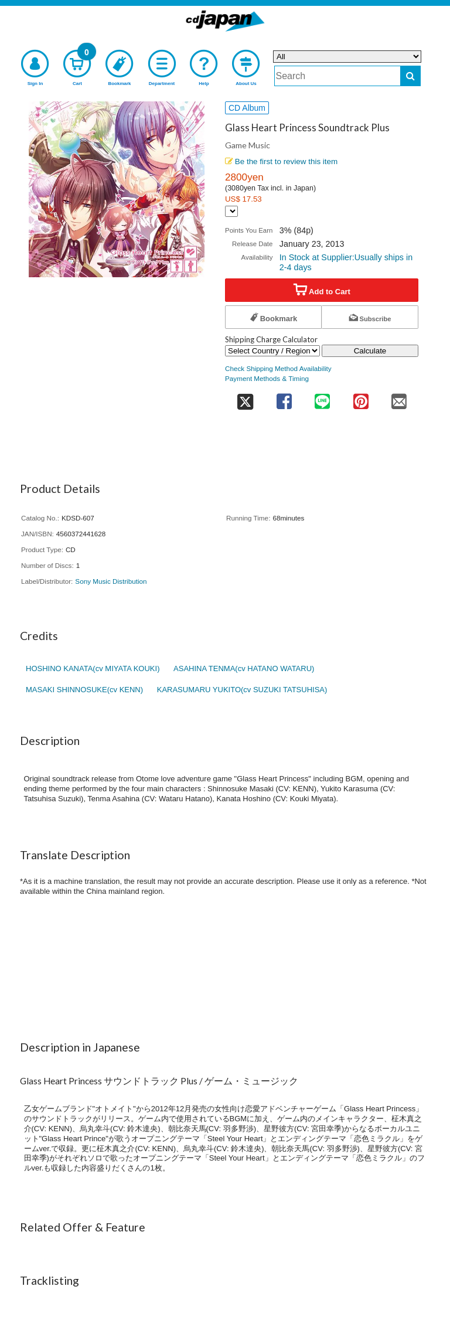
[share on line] (322, 398)
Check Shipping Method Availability (278, 368)
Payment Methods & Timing (267, 378)
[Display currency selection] (231, 211)
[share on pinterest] (361, 398)
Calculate (370, 350)
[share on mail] (399, 398)
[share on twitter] (245, 398)
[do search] (410, 76)
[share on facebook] (284, 398)
